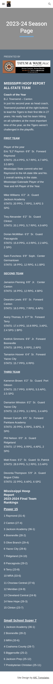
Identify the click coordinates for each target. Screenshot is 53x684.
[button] (3, 4)
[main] (26, 28)
